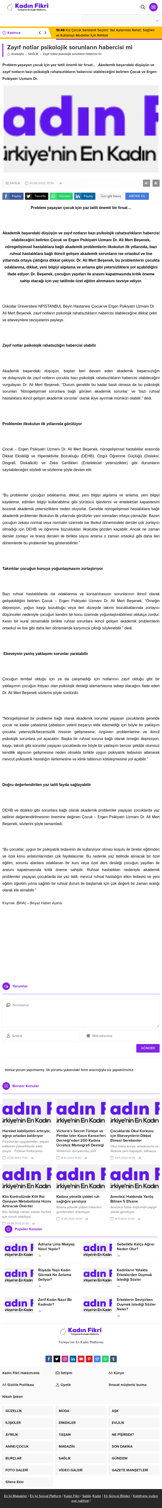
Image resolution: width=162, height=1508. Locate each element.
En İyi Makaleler (15, 1496)
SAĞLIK (33, 54)
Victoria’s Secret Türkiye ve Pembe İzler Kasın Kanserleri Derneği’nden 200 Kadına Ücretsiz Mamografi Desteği (81, 1138)
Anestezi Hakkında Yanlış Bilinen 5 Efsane (131, 1199)
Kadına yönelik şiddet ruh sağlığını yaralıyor (77, 1199)
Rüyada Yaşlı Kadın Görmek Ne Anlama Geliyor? (54, 1275)
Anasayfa (15, 54)
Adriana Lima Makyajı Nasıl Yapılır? (56, 1246)
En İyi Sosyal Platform (45, 1496)
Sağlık (86, 1496)
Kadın (97, 1496)
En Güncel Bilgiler (117, 1496)
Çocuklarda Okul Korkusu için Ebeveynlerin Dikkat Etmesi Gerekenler (132, 1136)
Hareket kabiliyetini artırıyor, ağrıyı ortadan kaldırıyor (26, 1133)
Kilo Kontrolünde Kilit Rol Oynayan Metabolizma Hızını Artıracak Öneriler (26, 1201)
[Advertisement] (81, 942)
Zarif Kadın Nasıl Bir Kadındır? (55, 1302)
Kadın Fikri (71, 1496)
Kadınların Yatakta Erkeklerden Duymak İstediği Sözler (134, 1275)
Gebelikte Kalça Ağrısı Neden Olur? (135, 1246)
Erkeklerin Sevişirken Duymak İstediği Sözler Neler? (136, 1304)
